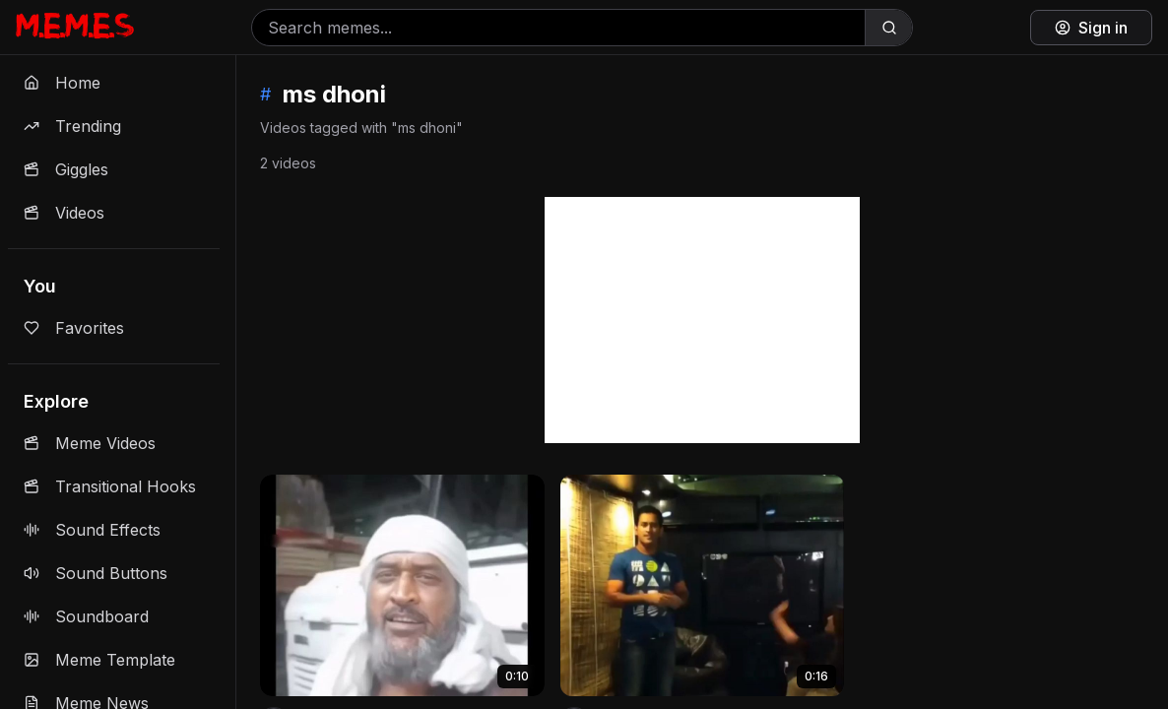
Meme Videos (90, 443)
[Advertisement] (702, 320)
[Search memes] (558, 27)
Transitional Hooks (110, 486)
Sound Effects (92, 530)
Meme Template (99, 660)
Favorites (74, 328)
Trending (72, 126)
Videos (64, 213)
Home (62, 83)
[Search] (888, 27)
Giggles (66, 169)
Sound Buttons (95, 573)
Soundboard (86, 616)
